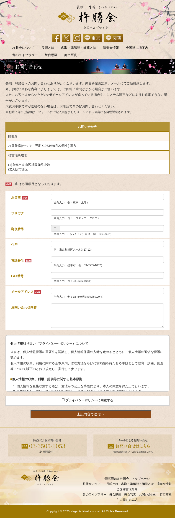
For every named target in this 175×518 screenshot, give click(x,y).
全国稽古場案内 (137, 47)
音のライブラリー (25, 55)
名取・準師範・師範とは (78, 47)
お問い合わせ (148, 494)
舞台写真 (70, 55)
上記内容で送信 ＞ (91, 414)
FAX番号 (17, 276)
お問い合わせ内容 (24, 307)
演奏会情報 (111, 47)
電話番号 (21, 260)
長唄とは (47, 47)
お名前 (19, 198)
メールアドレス (26, 292)
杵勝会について (23, 47)
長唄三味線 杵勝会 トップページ (127, 478)
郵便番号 (17, 229)
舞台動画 (51, 55)
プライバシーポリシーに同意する (89, 400)
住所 (14, 245)
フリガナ (17, 213)
